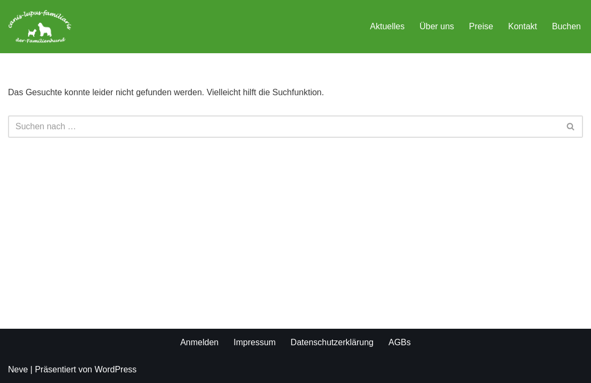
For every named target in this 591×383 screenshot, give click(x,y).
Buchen (566, 26)
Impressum (254, 342)
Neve (18, 369)
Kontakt (522, 26)
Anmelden (199, 342)
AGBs (399, 342)
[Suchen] (283, 126)
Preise (481, 26)
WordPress (115, 369)
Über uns (436, 26)
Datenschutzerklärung (332, 342)
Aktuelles (387, 26)
